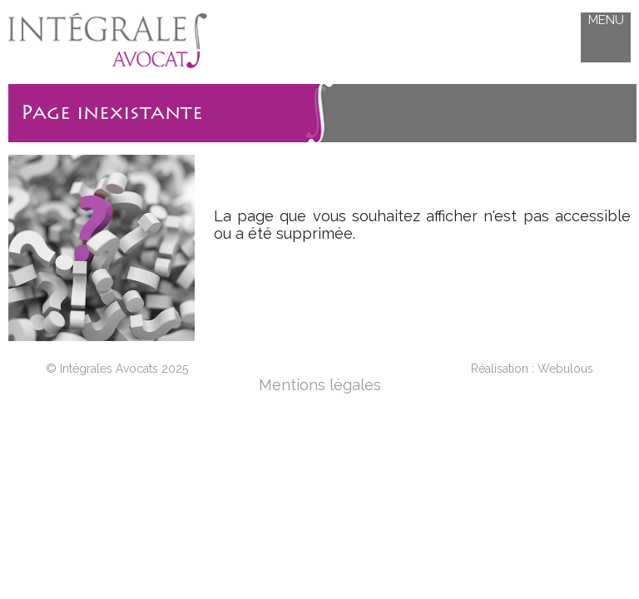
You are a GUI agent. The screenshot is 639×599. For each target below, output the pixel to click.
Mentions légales (320, 385)
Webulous (565, 368)
